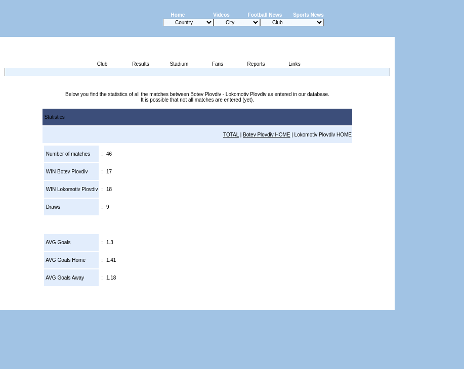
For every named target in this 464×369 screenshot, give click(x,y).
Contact (377, 304)
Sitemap (353, 304)
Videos (221, 15)
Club (102, 64)
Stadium (179, 64)
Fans (217, 64)
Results (140, 64)
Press (299, 304)
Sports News (308, 15)
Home (178, 15)
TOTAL (231, 134)
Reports (256, 64)
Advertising (273, 304)
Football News (265, 15)
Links (294, 64)
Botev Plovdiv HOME (266, 134)
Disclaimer (324, 304)
